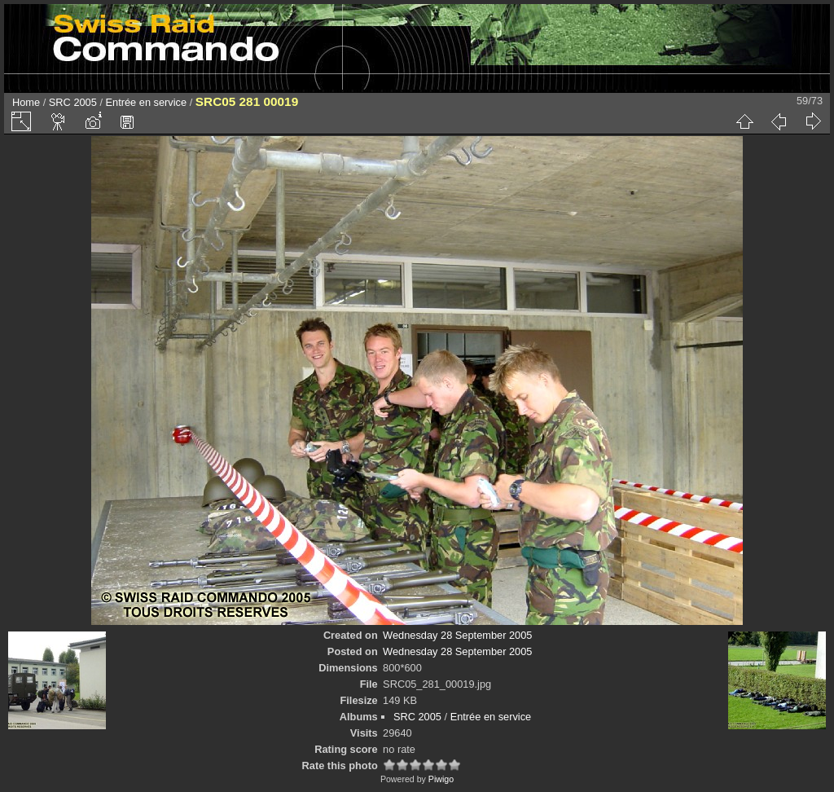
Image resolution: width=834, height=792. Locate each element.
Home (26, 102)
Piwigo (441, 779)
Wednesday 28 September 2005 (457, 635)
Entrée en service (146, 102)
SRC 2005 (73, 102)
